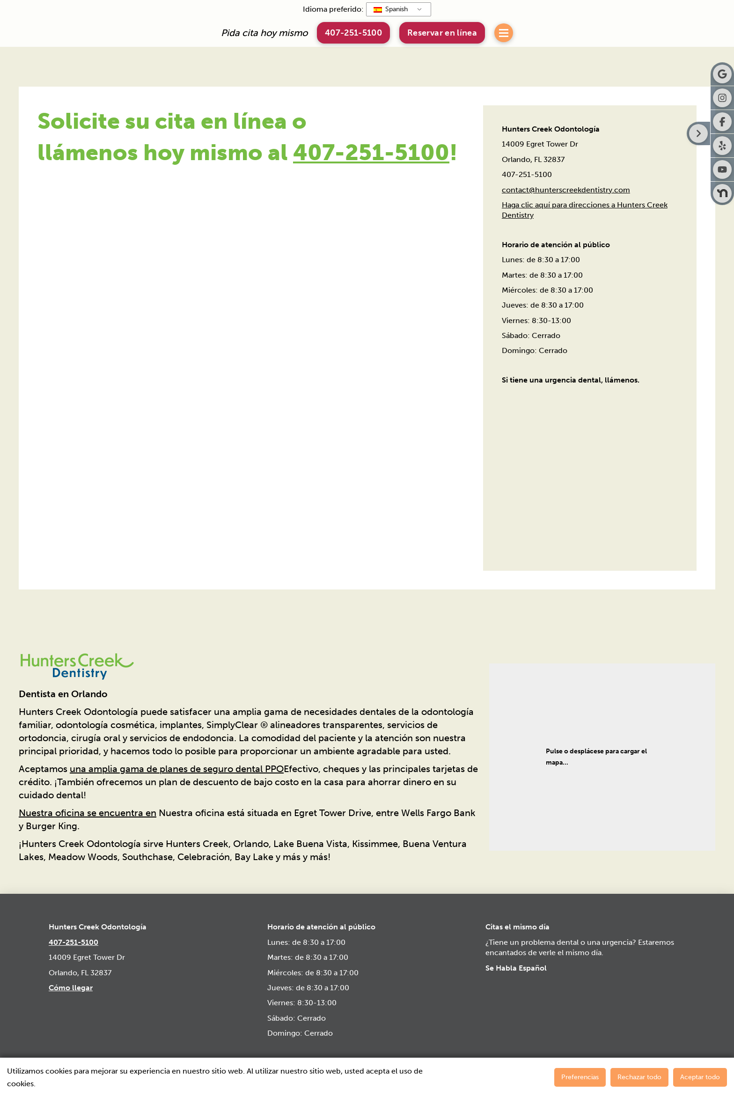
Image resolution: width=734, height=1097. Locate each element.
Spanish (391, 9)
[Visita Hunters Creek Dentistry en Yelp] (722, 145)
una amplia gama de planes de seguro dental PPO (177, 768)
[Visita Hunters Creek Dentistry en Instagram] (722, 97)
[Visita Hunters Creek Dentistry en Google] (722, 74)
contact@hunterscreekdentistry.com (566, 189)
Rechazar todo (639, 1077)
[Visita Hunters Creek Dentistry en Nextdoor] (722, 193)
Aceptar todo (700, 1077)
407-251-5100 (371, 152)
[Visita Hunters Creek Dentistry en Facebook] (722, 121)
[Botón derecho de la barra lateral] (698, 133)
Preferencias (580, 1077)
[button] (442, 32)
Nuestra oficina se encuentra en (87, 812)
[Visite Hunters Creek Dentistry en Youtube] (722, 169)
